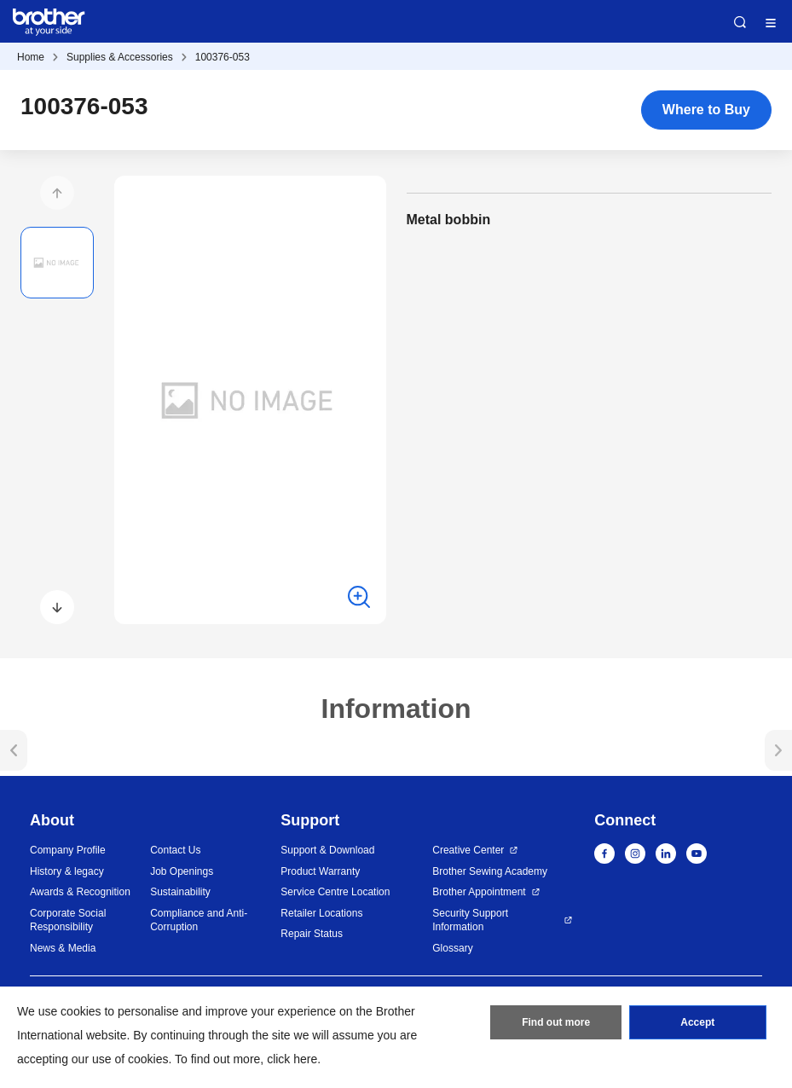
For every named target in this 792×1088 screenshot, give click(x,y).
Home (30, 57)
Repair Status (311, 934)
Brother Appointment (478, 892)
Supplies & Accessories (119, 57)
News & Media (62, 948)
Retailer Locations (321, 913)
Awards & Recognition (80, 892)
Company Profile (68, 850)
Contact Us (175, 850)
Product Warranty (320, 871)
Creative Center (468, 850)
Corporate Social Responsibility (68, 920)
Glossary (452, 948)
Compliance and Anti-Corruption (198, 920)
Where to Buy (706, 109)
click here (292, 1059)
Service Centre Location (335, 892)
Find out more (556, 1022)
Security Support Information (470, 920)
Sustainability (180, 892)
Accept (697, 1022)
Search (740, 22)
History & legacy (67, 871)
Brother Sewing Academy (489, 871)
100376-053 (222, 57)
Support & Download (327, 850)
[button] (57, 193)
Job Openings (181, 871)
